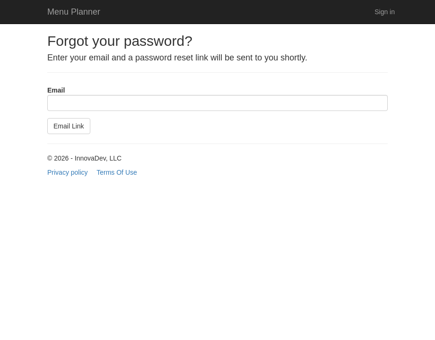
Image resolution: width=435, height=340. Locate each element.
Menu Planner (73, 12)
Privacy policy (67, 172)
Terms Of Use (116, 172)
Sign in (384, 12)
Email (56, 90)
